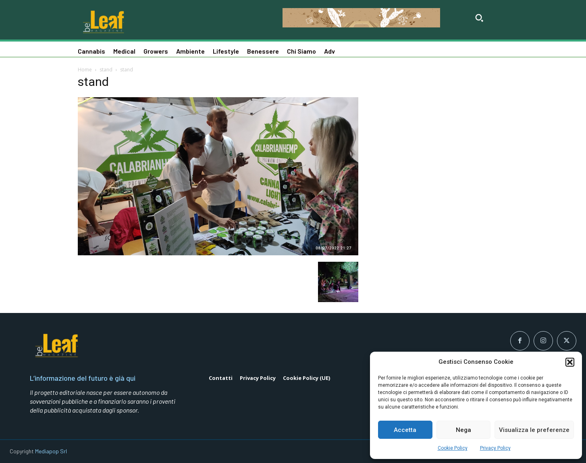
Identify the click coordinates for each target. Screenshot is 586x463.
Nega (463, 430)
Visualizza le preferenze (534, 430)
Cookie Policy (453, 448)
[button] (570, 362)
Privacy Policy (495, 448)
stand (106, 69)
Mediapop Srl (51, 451)
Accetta (405, 430)
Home (85, 69)
